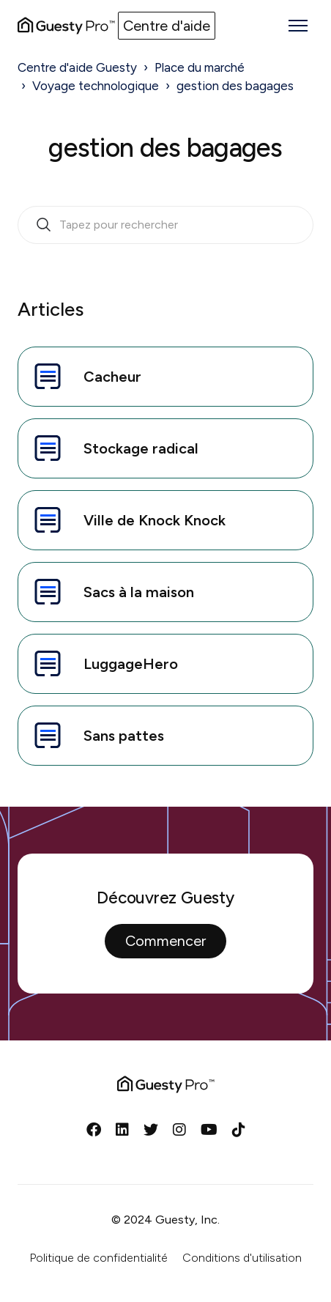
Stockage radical (114, 448)
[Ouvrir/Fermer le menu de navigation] (298, 25)
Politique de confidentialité (98, 1258)
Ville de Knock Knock (128, 520)
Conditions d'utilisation (242, 1258)
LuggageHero (104, 663)
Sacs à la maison (112, 592)
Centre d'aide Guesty (77, 67)
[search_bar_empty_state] (165, 225)
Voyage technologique (95, 85)
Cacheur (85, 376)
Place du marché (200, 67)
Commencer (165, 941)
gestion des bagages (235, 85)
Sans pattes (97, 735)
